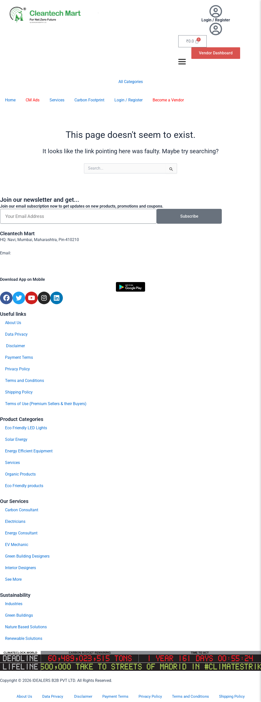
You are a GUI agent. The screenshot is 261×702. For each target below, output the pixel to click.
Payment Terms (19, 357)
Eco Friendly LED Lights (26, 427)
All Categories (130, 81)
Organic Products (20, 474)
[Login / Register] (215, 11)
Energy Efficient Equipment (29, 451)
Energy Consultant (21, 533)
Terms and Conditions (24, 380)
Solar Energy (16, 439)
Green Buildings (19, 615)
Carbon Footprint (89, 100)
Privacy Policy (17, 369)
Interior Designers (20, 567)
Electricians (15, 521)
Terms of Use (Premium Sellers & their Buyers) (45, 403)
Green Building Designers (27, 556)
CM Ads (32, 100)
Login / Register (215, 20)
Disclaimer (15, 345)
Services (57, 100)
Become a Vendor (168, 100)
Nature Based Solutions (26, 627)
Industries (13, 603)
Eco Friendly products (24, 485)
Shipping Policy (19, 392)
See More (13, 579)
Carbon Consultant (21, 510)
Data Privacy (16, 334)
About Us (13, 322)
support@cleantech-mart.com (38, 253)
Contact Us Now (14, 266)
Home (10, 100)
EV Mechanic (16, 544)
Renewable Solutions (23, 638)
